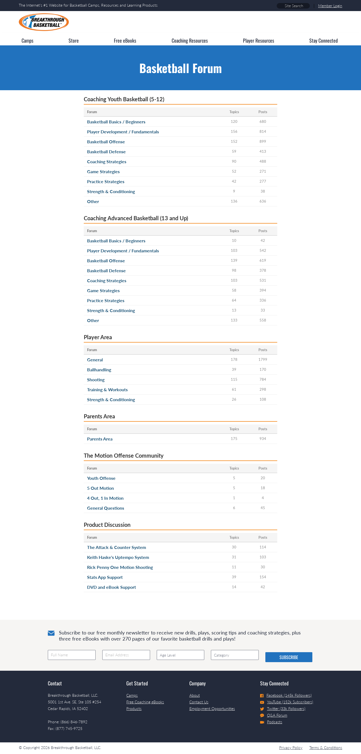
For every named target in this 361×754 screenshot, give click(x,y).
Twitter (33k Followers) (282, 708)
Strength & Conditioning (111, 191)
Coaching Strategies (106, 161)
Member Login (330, 5)
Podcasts (271, 721)
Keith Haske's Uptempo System (118, 557)
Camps (132, 695)
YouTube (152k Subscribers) (286, 701)
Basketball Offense (106, 141)
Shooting (95, 379)
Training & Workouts (107, 389)
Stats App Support (105, 577)
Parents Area (100, 438)
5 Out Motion (100, 488)
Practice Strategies (105, 181)
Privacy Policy (290, 747)
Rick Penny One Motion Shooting (120, 567)
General (95, 359)
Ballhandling (99, 369)
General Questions (105, 508)
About (194, 695)
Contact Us (198, 701)
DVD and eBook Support (111, 587)
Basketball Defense (106, 151)
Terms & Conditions (325, 747)
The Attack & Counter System (116, 547)
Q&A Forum (273, 715)
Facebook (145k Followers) (286, 695)
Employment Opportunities (212, 708)
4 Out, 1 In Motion (105, 498)
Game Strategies (103, 171)
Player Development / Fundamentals (123, 131)
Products (134, 708)
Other (93, 201)
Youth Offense (101, 478)
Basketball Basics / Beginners (116, 121)
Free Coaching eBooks (145, 701)
